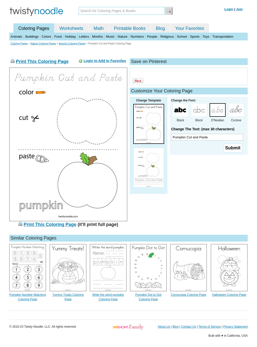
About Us (164, 326)
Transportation (222, 36)
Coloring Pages (33, 28)
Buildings (32, 36)
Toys (206, 36)
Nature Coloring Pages (43, 43)
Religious (167, 36)
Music (110, 36)
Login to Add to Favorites (105, 61)
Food (58, 36)
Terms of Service (209, 326)
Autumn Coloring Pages (72, 43)
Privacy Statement (235, 326)
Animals (16, 36)
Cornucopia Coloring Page (188, 295)
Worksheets (71, 28)
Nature (122, 36)
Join (239, 9)
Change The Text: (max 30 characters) (202, 129)
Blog (160, 28)
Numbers (137, 36)
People (152, 36)
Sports (195, 36)
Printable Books (130, 28)
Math (99, 28)
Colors (46, 36)
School (182, 36)
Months (97, 36)
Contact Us (188, 326)
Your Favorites (189, 28)
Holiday (70, 36)
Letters (84, 36)
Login (228, 9)
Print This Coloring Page (42, 61)
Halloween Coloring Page (229, 295)
